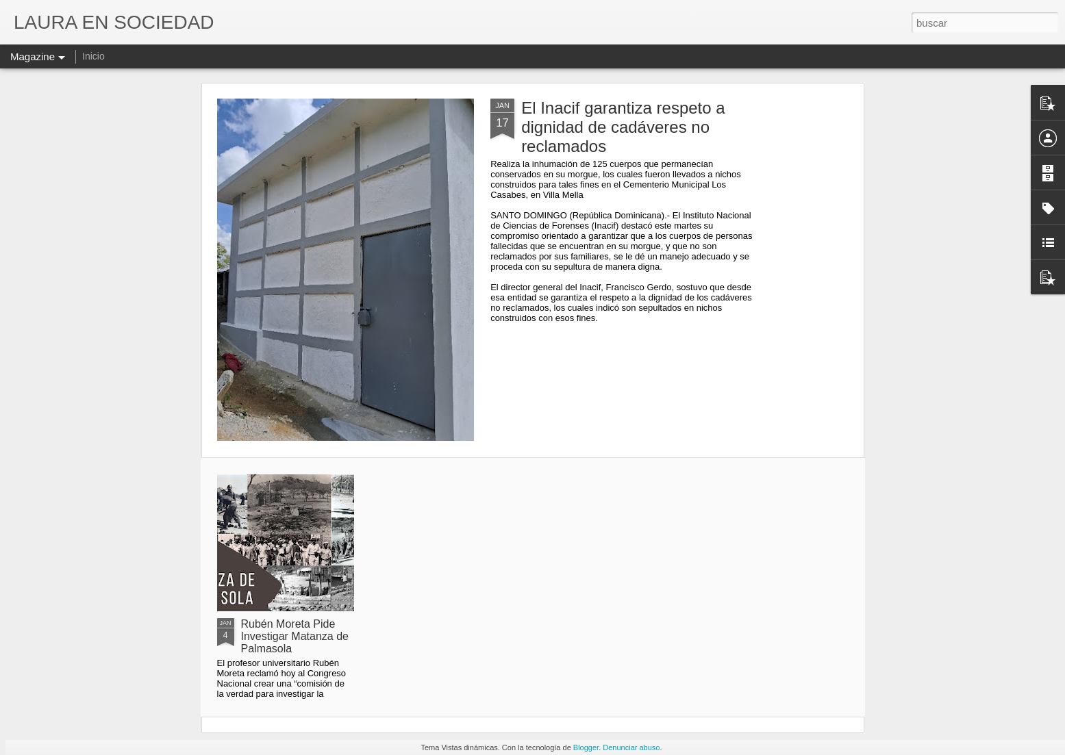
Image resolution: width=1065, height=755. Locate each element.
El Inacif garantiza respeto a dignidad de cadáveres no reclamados (623, 127)
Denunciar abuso (631, 747)
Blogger (586, 747)
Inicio (93, 56)
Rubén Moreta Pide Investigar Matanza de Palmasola (295, 636)
